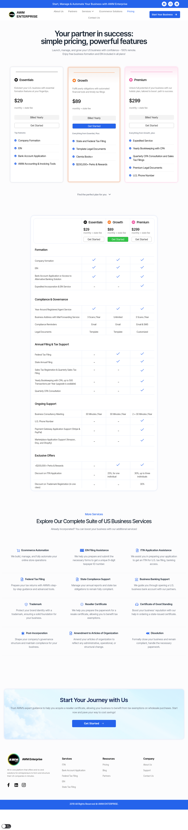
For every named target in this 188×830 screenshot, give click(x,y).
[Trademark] (26, 604)
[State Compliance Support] (77, 579)
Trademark (35, 604)
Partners (72, 11)
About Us (58, 11)
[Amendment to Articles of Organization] (70, 633)
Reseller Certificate (96, 604)
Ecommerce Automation (35, 550)
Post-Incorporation (37, 633)
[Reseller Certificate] (82, 604)
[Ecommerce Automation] (18, 550)
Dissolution (157, 633)
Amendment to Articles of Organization (96, 633)
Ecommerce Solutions (110, 11)
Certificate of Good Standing (156, 604)
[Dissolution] (147, 633)
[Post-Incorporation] (23, 633)
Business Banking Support (155, 579)
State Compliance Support (95, 579)
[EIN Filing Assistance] (82, 550)
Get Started (36, 125)
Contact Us (94, 17)
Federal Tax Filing (35, 579)
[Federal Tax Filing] (22, 579)
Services (88, 11)
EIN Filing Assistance (97, 550)
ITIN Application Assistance (155, 550)
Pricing (130, 11)
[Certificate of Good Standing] (136, 604)
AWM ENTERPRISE (27, 14)
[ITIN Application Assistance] (137, 550)
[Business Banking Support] (136, 579)
